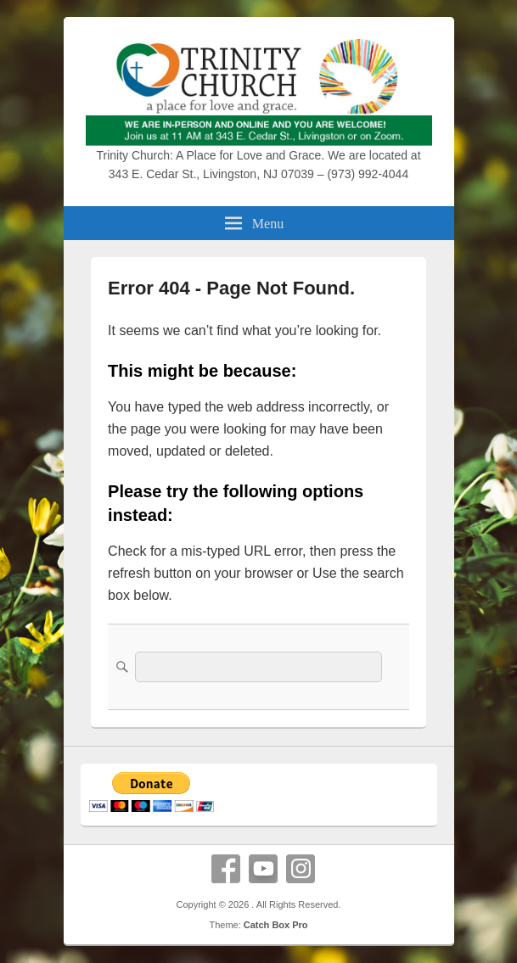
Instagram (300, 868)
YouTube (263, 868)
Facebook (225, 868)
